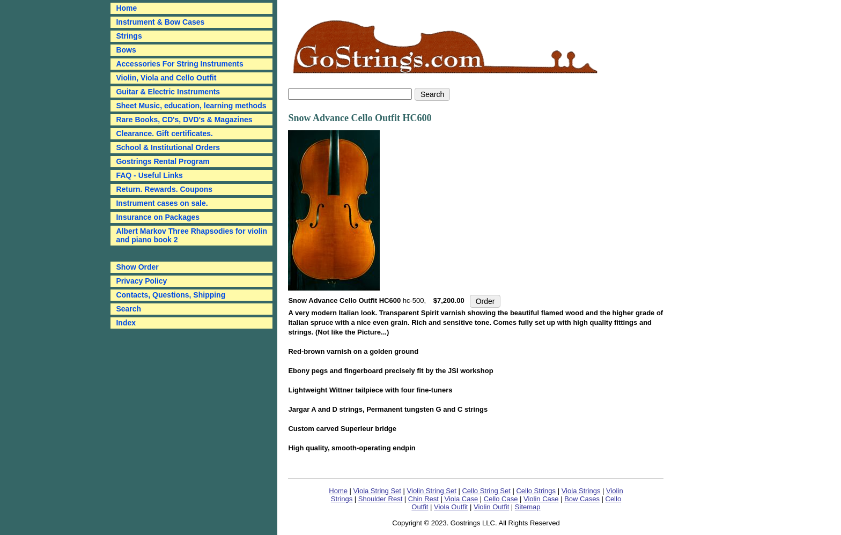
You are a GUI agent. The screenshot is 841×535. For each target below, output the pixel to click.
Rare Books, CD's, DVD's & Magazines (184, 119)
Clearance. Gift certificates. (164, 133)
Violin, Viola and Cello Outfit (166, 77)
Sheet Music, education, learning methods (191, 105)
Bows (126, 50)
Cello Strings (536, 491)
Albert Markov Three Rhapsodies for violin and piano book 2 (191, 235)
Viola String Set (377, 491)
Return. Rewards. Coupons (164, 189)
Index (126, 322)
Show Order (137, 267)
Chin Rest (423, 499)
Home (338, 491)
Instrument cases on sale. (162, 203)
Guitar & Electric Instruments (168, 91)
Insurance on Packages (158, 217)
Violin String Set (431, 491)
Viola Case (460, 499)
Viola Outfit (451, 507)
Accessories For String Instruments (179, 64)
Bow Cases (582, 499)
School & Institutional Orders (168, 147)
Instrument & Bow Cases (160, 22)
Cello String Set (486, 491)
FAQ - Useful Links (149, 175)
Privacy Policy (141, 281)
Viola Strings (581, 491)
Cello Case (501, 499)
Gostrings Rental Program (162, 161)
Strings (129, 36)
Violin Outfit (491, 507)
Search (128, 308)
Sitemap (528, 507)
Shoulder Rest (380, 499)
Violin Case (541, 499)
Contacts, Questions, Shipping (170, 295)
